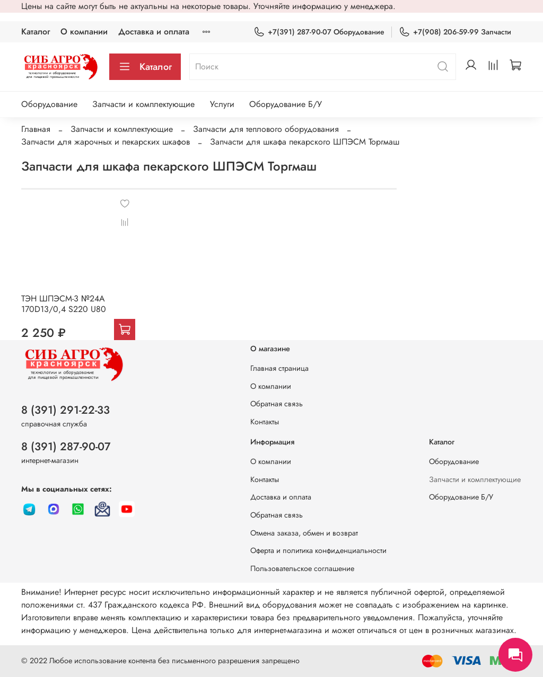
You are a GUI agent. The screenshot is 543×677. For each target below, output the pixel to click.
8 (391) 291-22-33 (65, 410)
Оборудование (49, 104)
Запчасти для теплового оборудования (266, 129)
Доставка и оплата (153, 31)
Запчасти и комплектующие (143, 104)
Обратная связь (276, 403)
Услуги (222, 104)
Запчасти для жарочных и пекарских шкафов (105, 142)
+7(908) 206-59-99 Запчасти (455, 32)
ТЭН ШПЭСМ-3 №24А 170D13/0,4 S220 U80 (63, 303)
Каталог (35, 31)
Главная (35, 129)
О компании (84, 31)
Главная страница (279, 368)
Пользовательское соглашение (302, 568)
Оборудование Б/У (285, 104)
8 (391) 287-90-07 (66, 447)
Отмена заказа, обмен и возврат (304, 533)
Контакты (264, 421)
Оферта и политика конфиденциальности (318, 550)
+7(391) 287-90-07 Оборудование (318, 32)
